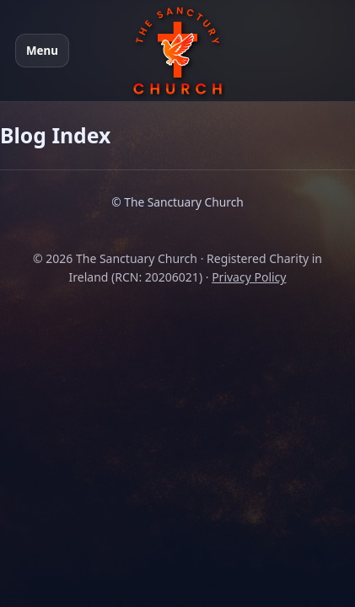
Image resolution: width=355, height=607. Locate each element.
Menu (42, 50)
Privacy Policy (249, 277)
